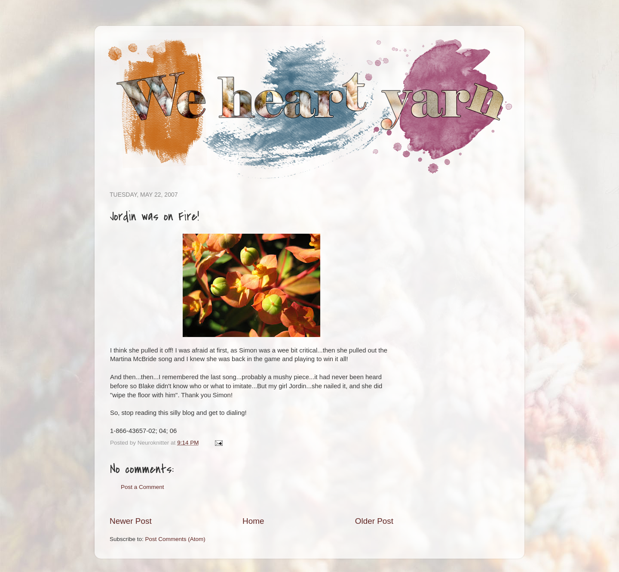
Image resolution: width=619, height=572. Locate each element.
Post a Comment (142, 487)
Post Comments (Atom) (175, 539)
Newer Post (131, 521)
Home (253, 521)
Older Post (374, 521)
